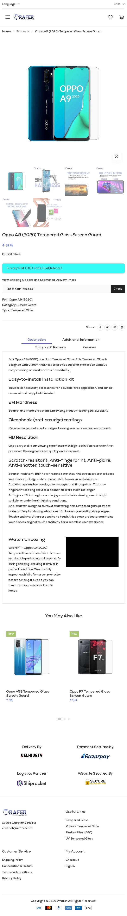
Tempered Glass (77, 820)
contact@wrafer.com (17, 828)
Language (8, 4)
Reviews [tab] (89, 347)
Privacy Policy (11, 878)
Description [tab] (37, 340)
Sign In (70, 866)
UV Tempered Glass (79, 838)
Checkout (72, 860)
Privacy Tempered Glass (82, 826)
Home (6, 31)
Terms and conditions (17, 872)
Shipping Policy (12, 860)
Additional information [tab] (80, 340)
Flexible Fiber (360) (79, 832)
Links (117, 4)
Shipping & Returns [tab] (50, 347)
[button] (110, 17)
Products (22, 31)
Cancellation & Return (17, 866)
